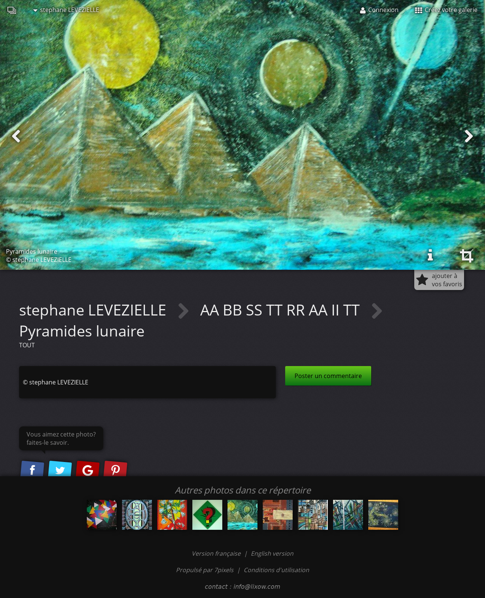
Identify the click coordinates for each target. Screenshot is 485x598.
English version (272, 553)
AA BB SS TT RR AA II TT (281, 309)
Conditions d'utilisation (276, 570)
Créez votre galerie (446, 10)
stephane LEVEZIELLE (66, 10)
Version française (217, 553)
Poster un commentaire (328, 376)
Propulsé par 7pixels (205, 570)
